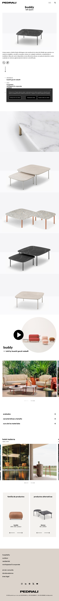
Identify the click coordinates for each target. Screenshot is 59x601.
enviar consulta (7, 570)
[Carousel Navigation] (29, 401)
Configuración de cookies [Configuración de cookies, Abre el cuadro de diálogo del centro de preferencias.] (15, 97)
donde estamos (7, 573)
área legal (5, 576)
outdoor (9, 88)
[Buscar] (55, 2)
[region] (29, 95)
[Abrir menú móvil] (49, 2)
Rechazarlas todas (31, 97)
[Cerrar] (50, 90)
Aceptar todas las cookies (43, 97)
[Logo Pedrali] (9, 2)
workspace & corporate (14, 86)
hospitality (10, 84)
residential (6, 561)
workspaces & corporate (11, 564)
